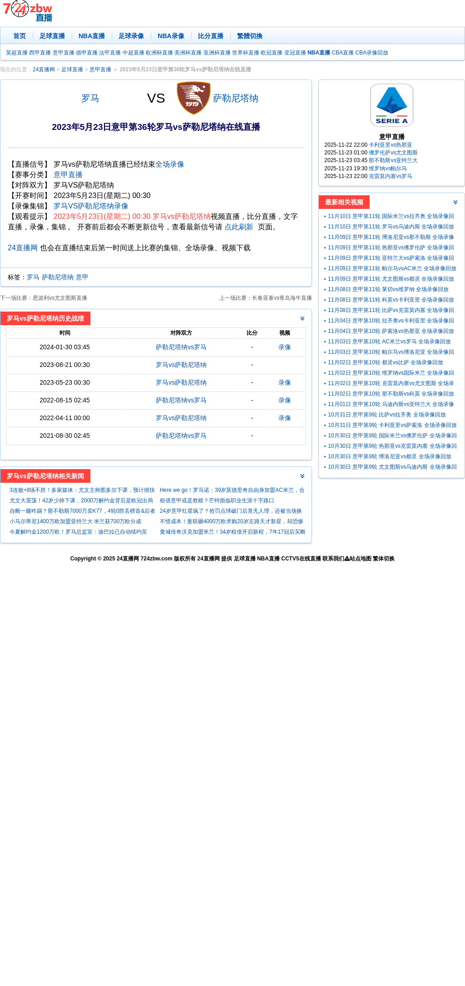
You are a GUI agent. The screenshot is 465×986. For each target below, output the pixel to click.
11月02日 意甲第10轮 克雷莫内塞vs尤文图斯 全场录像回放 (391, 384)
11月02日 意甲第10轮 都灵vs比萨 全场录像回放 (385, 362)
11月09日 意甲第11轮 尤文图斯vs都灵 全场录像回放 (391, 279)
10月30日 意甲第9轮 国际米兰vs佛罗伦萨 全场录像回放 (392, 436)
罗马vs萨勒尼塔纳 (181, 364)
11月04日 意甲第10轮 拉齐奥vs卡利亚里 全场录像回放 (391, 321)
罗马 (90, 98)
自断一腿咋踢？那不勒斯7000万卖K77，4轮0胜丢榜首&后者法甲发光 (82, 512)
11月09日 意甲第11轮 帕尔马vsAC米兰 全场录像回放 (392, 268)
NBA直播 (92, 36)
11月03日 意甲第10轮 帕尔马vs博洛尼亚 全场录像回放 (391, 353)
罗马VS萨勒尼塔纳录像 (91, 206)
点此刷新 (238, 227)
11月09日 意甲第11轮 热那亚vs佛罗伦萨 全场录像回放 (391, 248)
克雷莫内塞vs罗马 (390, 176)
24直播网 (44, 69)
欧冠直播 (271, 53)
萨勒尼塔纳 (235, 98)
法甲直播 (110, 53)
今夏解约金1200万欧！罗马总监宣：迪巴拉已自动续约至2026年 (78, 533)
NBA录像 (171, 36)
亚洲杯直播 (217, 53)
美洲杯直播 (188, 53)
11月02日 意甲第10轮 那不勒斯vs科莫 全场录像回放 (391, 394)
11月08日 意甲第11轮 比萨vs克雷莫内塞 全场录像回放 (391, 311)
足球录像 (131, 36)
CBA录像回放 (372, 53)
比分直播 (210, 36)
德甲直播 (87, 53)
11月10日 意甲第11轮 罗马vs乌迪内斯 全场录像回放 (391, 226)
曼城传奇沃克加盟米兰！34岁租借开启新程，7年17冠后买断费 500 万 (233, 533)
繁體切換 (249, 36)
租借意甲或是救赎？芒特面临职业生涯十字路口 (217, 500)
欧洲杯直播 (159, 53)
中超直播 (133, 53)
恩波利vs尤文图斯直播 (60, 298)
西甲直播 (40, 53)
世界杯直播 (245, 53)
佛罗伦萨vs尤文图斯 (393, 152)
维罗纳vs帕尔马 (388, 168)
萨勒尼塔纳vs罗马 (181, 347)
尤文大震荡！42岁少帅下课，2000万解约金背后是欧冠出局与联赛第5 (81, 501)
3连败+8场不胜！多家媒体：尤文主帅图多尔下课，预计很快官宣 (82, 491)
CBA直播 (342, 53)
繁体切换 (384, 558)
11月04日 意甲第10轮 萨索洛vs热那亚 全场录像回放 (391, 331)
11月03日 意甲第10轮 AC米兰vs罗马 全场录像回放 (389, 341)
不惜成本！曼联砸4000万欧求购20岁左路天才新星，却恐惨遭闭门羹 (231, 522)
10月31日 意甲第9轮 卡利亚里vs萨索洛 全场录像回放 (392, 425)
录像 (284, 347)
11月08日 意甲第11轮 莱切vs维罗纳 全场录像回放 (388, 289)
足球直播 (52, 36)
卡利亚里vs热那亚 (390, 145)
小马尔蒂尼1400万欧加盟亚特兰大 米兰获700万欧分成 (75, 521)
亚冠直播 (295, 53)
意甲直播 (63, 53)
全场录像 (169, 164)
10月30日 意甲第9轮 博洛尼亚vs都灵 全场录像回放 (389, 456)
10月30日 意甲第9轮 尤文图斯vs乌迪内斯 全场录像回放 (392, 468)
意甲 (82, 277)
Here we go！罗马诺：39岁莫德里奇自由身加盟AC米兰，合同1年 (232, 491)
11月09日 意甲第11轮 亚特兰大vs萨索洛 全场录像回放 (391, 259)
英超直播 (17, 53)
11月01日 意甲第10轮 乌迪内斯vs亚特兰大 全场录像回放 (391, 405)
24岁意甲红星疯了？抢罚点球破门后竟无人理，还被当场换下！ (231, 512)
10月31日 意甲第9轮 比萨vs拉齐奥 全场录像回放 (386, 414)
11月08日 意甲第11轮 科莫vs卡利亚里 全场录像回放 (391, 300)
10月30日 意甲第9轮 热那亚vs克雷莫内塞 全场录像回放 (392, 447)
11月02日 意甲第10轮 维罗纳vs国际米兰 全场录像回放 (391, 374)
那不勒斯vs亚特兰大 (393, 160)
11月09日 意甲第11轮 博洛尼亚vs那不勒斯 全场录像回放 (391, 238)
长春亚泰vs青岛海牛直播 (282, 298)
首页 (19, 36)
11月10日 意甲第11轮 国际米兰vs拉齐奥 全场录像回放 (391, 217)
